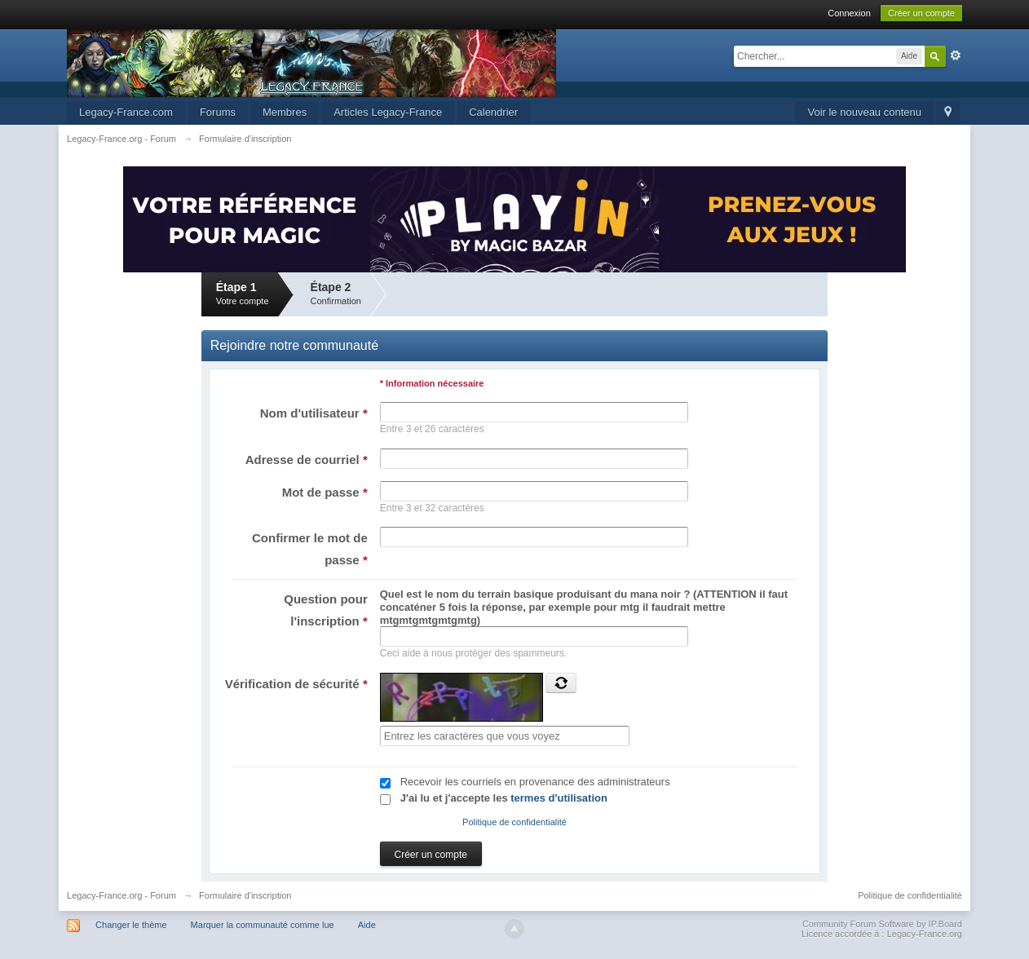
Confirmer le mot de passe (310, 549)
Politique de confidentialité (514, 822)
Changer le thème (130, 925)
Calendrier (493, 112)
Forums (218, 112)
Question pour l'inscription (326, 610)
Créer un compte (921, 13)
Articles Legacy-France (387, 112)
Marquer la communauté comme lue (262, 925)
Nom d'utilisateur (314, 413)
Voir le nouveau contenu (864, 112)
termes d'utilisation (558, 798)
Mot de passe (325, 492)
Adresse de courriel (306, 459)
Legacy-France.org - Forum (121, 895)
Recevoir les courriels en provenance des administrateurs (535, 782)
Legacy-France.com (126, 112)
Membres (285, 112)
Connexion (849, 13)
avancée (955, 55)
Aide (367, 925)
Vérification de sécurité (296, 684)
